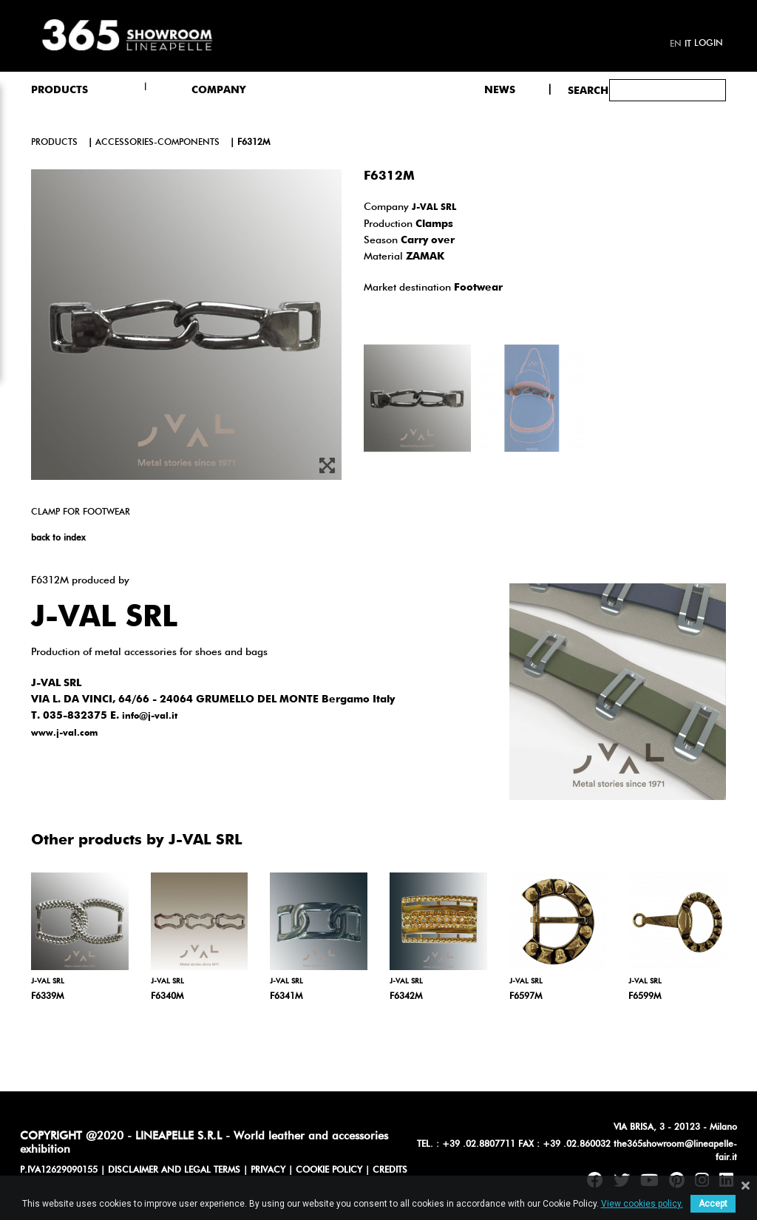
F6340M (167, 996)
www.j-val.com (64, 733)
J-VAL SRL (434, 207)
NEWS (499, 90)
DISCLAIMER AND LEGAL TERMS (174, 1170)
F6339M (47, 996)
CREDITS (390, 1170)
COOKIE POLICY (329, 1170)
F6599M (644, 996)
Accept (713, 1204)
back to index (58, 538)
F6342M (406, 996)
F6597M (525, 996)
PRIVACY (268, 1170)
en (676, 44)
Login (708, 43)
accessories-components (157, 142)
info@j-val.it (149, 716)
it (688, 44)
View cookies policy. (642, 1204)
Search (588, 91)
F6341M (286, 996)
